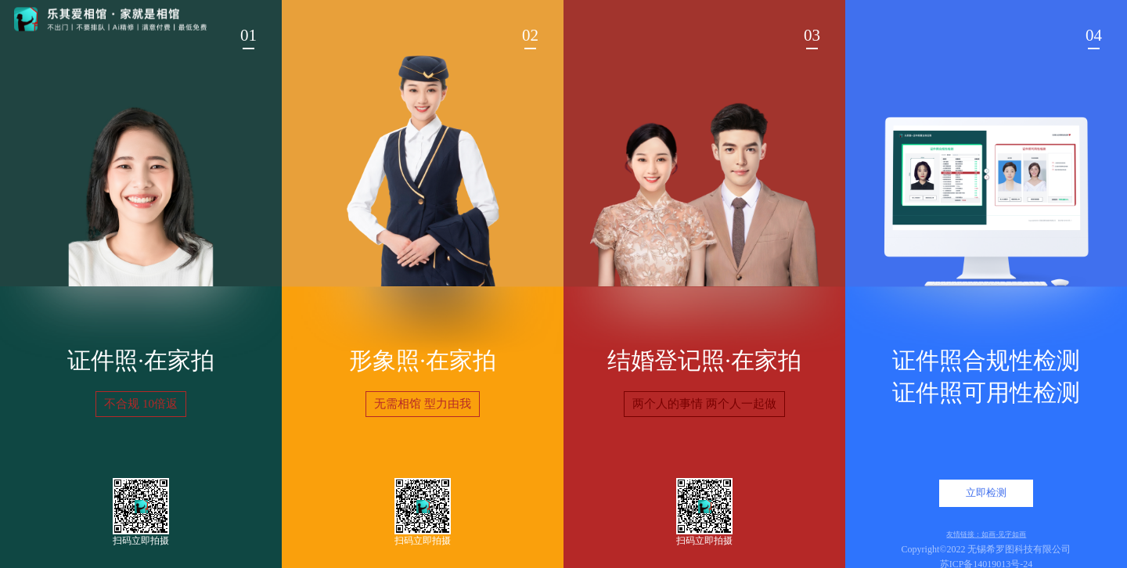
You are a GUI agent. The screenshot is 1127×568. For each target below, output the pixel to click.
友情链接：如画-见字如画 (986, 534)
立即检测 (986, 492)
